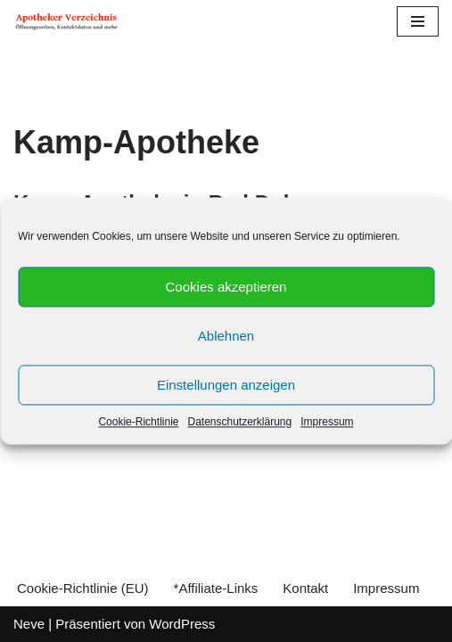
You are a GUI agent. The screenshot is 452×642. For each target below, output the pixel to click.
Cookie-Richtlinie (138, 422)
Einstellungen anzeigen (226, 384)
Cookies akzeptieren (226, 286)
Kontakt (305, 588)
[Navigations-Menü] (418, 21)
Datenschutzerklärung (239, 422)
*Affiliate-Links (216, 588)
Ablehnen (226, 335)
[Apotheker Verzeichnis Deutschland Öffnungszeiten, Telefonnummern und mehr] (66, 21)
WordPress (182, 623)
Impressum (326, 422)
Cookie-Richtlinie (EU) (83, 588)
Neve (29, 623)
